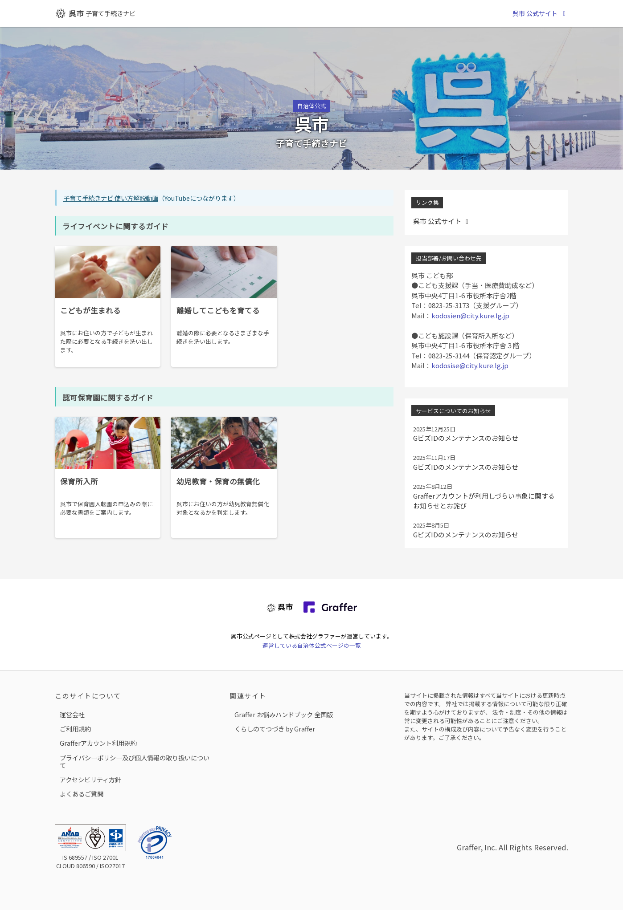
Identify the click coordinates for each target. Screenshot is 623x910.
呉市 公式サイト (540, 13)
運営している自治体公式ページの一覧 (311, 645)
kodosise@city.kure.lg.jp (469, 365)
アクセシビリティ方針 (90, 779)
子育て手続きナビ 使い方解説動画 (110, 198)
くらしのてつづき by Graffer (274, 728)
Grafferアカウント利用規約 (98, 743)
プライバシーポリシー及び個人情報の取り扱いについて (134, 761)
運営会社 (72, 714)
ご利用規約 (75, 728)
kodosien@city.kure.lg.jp (470, 315)
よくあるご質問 (81, 793)
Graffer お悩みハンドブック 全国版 (283, 714)
